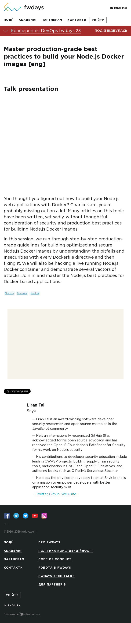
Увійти (98, 20)
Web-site (68, 494)
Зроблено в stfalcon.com (22, 614)
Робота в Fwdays (54, 568)
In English (118, 8)
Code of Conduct (55, 559)
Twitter (41, 494)
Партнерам (52, 20)
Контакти (76, 20)
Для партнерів (52, 584)
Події (9, 20)
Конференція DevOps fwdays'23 (46, 31)
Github (54, 494)
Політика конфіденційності (65, 551)
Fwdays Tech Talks (56, 576)
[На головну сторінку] (24, 7)
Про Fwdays (49, 542)
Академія (27, 20)
